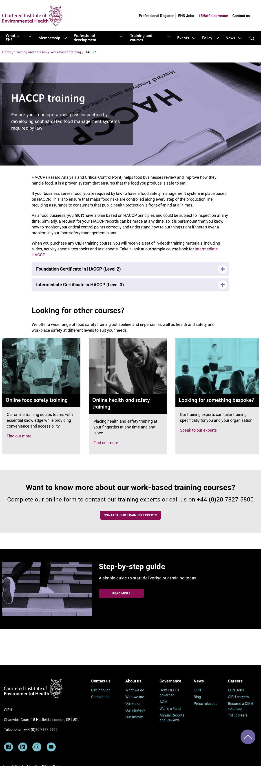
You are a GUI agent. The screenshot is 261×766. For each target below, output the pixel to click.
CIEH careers (238, 697)
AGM (163, 702)
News (230, 38)
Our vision (133, 703)
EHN (197, 690)
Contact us (241, 16)
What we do (134, 690)
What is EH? (12, 38)
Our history (134, 717)
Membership (49, 38)
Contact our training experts (130, 515)
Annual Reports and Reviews (171, 717)
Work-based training (66, 52)
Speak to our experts (198, 430)
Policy (207, 38)
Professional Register (156, 16)
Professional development (85, 38)
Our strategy (135, 710)
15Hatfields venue (213, 16)
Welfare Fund (170, 708)
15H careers (238, 715)
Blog (197, 697)
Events (183, 38)
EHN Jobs (186, 16)
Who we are (134, 697)
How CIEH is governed (169, 692)
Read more (121, 593)
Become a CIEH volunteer (240, 706)
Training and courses (141, 38)
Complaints (100, 697)
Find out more (19, 436)
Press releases (205, 703)
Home (6, 52)
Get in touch (101, 690)
